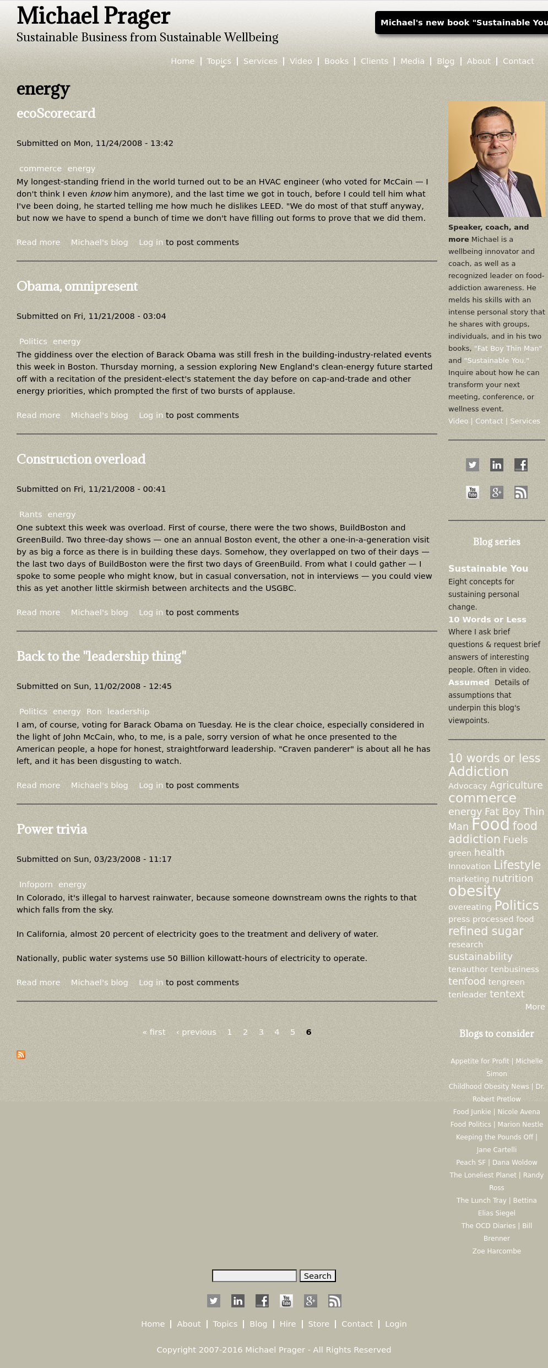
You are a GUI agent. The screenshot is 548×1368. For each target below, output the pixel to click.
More (535, 1006)
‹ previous (196, 1031)
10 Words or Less (487, 619)
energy (81, 168)
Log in (151, 242)
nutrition (512, 878)
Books (336, 61)
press (459, 919)
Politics (33, 341)
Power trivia (52, 829)
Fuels (515, 839)
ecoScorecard (56, 113)
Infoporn (36, 884)
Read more (38, 242)
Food (490, 824)
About (479, 61)
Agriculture (516, 785)
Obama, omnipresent (77, 286)
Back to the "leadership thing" (101, 656)
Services (260, 61)
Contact (518, 61)
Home (182, 61)
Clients (374, 61)
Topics (219, 61)
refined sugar (485, 931)
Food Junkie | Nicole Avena (496, 1112)
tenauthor (468, 969)
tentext (507, 994)
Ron (94, 711)
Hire (288, 1324)
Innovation (469, 866)
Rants (30, 514)
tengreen (506, 981)
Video (301, 61)
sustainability (480, 956)
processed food (503, 919)
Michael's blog (99, 242)
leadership (128, 711)
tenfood (467, 981)
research (465, 944)
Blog (445, 61)
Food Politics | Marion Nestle (497, 1124)
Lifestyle (517, 865)
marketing (469, 878)
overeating (470, 906)
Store (319, 1324)
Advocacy (467, 785)
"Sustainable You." (497, 360)
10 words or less (494, 758)
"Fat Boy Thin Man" (508, 348)
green (459, 852)
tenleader (467, 994)
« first (153, 1031)
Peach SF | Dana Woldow (497, 1162)
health (489, 852)
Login (396, 1324)
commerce (40, 168)
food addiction (493, 832)
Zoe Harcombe (497, 1251)
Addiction (478, 771)
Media (412, 61)
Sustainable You (488, 568)
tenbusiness (515, 969)
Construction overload (81, 458)
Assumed (469, 682)
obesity (474, 890)
